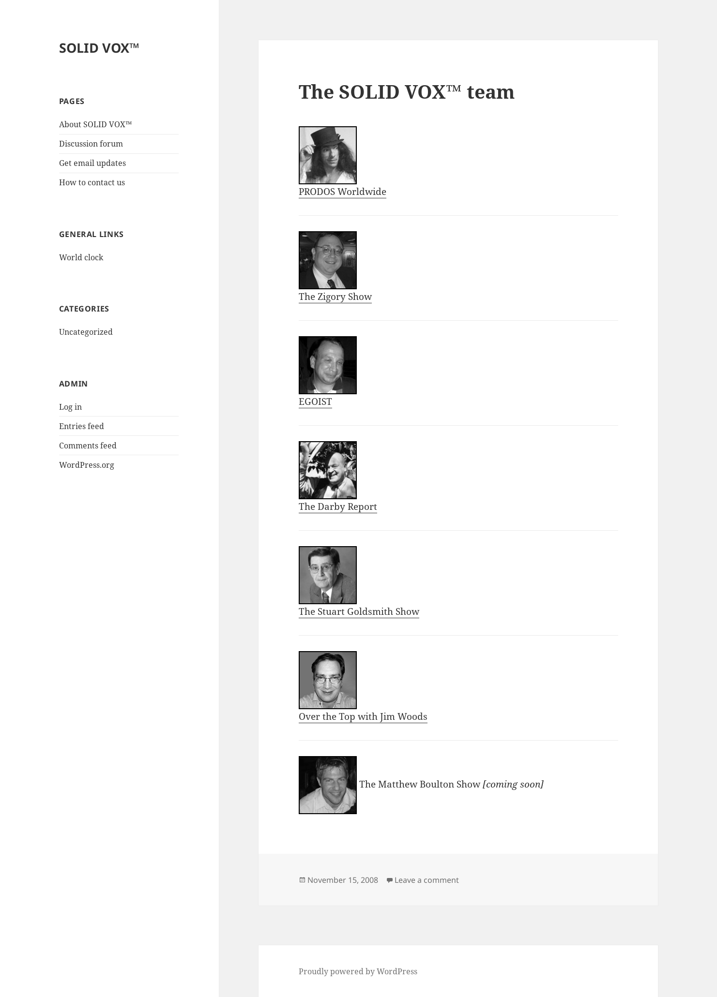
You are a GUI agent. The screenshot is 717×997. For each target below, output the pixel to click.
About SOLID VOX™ (95, 124)
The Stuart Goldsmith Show (359, 582)
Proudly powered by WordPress (358, 971)
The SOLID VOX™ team (407, 91)
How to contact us (92, 182)
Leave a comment (427, 880)
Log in (70, 407)
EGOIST (328, 372)
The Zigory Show (335, 267)
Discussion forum (91, 143)
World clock (81, 257)
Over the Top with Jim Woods (363, 687)
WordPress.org (86, 465)
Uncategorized (86, 332)
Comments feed (88, 445)
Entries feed (81, 426)
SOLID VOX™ (99, 48)
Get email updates (92, 163)
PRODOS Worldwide (342, 162)
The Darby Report (338, 477)
